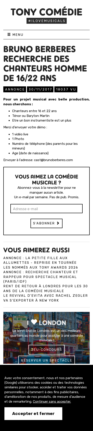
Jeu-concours (46, 350)
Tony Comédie (46, 11)
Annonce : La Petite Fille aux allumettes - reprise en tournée (40, 260)
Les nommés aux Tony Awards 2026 (40, 267)
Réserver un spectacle (46, 360)
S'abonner (46, 223)
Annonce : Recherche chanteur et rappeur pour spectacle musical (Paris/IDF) (40, 277)
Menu (15, 35)
